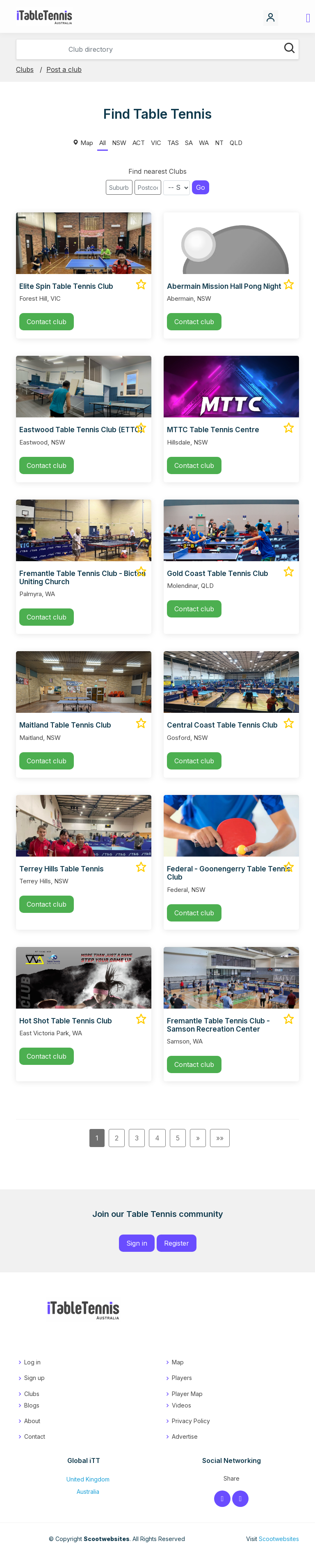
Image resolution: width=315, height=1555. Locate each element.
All (102, 143)
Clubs (25, 69)
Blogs (31, 1405)
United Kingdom (84, 1479)
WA (204, 143)
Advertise (185, 1436)
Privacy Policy (191, 1420)
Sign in (136, 1243)
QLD (236, 143)
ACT (138, 143)
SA (189, 143)
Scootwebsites (279, 1538)
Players (182, 1377)
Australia (83, 1491)
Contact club (46, 322)
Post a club (64, 69)
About (32, 1420)
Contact (34, 1436)
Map (83, 143)
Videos (181, 1405)
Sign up (34, 1377)
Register (176, 1243)
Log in (32, 1362)
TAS (173, 143)
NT (219, 143)
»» (220, 1138)
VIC (156, 143)
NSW (119, 143)
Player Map (187, 1393)
